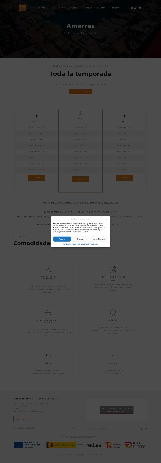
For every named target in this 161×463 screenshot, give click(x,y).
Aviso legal (94, 244)
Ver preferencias (99, 239)
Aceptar (62, 239)
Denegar (80, 239)
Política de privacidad (83, 244)
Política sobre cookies (69, 244)
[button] (106, 219)
